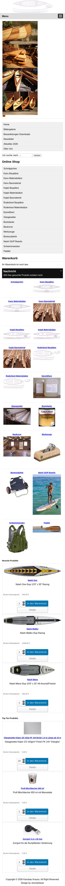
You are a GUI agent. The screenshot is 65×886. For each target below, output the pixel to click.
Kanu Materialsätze (13, 178)
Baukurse (8, 227)
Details (32, 610)
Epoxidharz (9, 212)
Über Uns (8, 149)
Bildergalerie (10, 129)
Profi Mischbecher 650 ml (32, 788)
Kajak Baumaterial (12, 198)
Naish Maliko (32, 629)
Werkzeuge (9, 232)
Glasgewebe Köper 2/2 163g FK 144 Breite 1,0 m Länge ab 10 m (32, 738)
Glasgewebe (10, 217)
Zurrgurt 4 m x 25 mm (32, 839)
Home (6, 124)
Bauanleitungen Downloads (17, 134)
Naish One (32, 580)
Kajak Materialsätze (13, 193)
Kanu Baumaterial (12, 183)
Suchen (37, 155)
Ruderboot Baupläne (14, 202)
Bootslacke (9, 222)
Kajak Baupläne (11, 188)
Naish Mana (32, 679)
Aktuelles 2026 (11, 144)
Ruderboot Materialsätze (15, 207)
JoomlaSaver (37, 883)
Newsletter (9, 139)
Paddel (7, 251)
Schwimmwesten (12, 246)
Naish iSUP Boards (13, 241)
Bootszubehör (10, 236)
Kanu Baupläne (11, 173)
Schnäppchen (10, 168)
